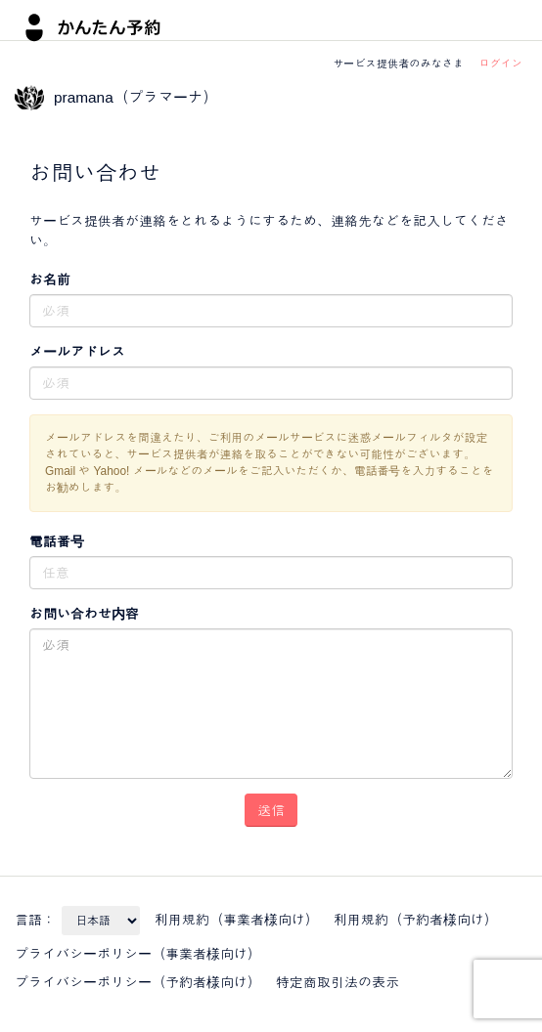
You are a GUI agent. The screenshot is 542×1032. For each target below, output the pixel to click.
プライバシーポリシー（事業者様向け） (138, 954)
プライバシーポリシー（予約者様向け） (138, 982)
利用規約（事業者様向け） (237, 919)
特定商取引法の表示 (337, 982)
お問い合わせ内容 (84, 614)
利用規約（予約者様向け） (416, 919)
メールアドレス (77, 352)
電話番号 (56, 541)
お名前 (49, 279)
